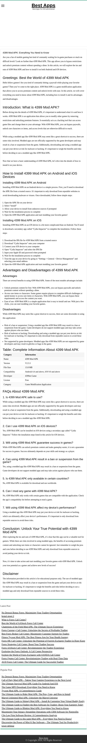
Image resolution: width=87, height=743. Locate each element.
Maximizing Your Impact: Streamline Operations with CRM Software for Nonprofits (40, 712)
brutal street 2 (8, 616)
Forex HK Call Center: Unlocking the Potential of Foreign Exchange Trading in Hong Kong (43, 641)
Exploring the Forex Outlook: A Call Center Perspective (27, 651)
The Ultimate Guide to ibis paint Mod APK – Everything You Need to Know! (37, 719)
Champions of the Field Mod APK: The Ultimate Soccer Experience (32, 626)
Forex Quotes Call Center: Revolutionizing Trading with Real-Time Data (35, 658)
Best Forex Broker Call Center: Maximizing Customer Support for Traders (35, 634)
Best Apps (43, 5)
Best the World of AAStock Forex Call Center (22, 623)
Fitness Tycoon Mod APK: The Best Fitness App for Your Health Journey (35, 637)
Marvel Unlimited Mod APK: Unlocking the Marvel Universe (30, 697)
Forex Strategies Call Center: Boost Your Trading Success (28, 644)
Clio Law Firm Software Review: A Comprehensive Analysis (29, 715)
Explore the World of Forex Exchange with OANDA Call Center (31, 655)
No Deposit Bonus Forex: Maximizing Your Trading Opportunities (32, 612)
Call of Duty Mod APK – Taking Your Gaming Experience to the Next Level (36, 680)
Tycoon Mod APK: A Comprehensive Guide (22, 690)
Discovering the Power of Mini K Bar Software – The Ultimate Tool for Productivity (40, 722)
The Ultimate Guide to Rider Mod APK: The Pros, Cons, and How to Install (36, 694)
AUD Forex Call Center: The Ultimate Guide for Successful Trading (33, 662)
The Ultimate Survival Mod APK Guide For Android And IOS (30, 683)
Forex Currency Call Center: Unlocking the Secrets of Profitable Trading (35, 630)
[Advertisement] (43, 28)
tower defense (8, 726)
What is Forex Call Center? (14, 619)
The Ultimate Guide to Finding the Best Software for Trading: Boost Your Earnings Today (42, 704)
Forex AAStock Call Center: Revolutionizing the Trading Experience (33, 648)
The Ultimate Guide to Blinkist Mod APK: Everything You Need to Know (35, 708)
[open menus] (3, 6)
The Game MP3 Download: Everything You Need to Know (28, 687)
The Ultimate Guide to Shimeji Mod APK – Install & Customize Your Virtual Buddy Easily (43, 701)
